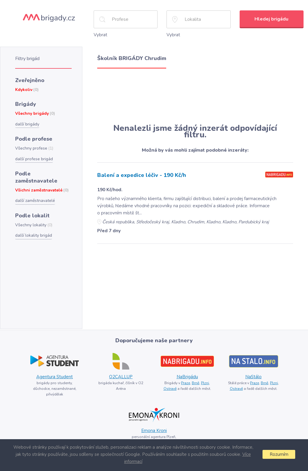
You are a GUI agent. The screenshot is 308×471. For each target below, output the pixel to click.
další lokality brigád (33, 235)
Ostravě (170, 388)
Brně (195, 383)
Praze (185, 383)
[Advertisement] (195, 95)
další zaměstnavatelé (35, 200)
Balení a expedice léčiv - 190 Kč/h (141, 175)
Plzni (205, 383)
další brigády (27, 124)
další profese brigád (34, 159)
